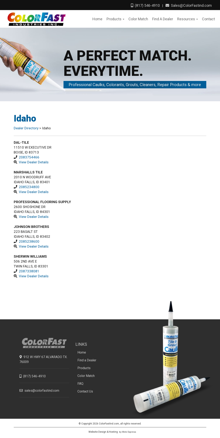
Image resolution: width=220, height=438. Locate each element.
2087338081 (29, 271)
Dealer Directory (26, 128)
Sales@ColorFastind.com (189, 5)
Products (84, 368)
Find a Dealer (86, 360)
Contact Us (85, 391)
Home (81, 352)
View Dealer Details (34, 162)
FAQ (80, 384)
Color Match (86, 376)
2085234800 (29, 187)
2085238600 (29, 241)
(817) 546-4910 (145, 5)
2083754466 (29, 157)
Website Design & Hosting (103, 431)
